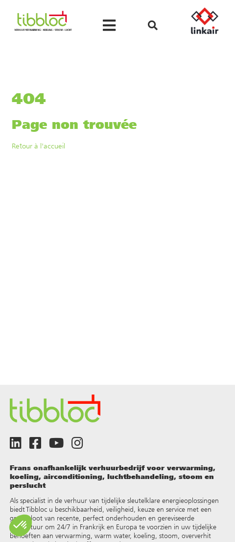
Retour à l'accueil (38, 145)
